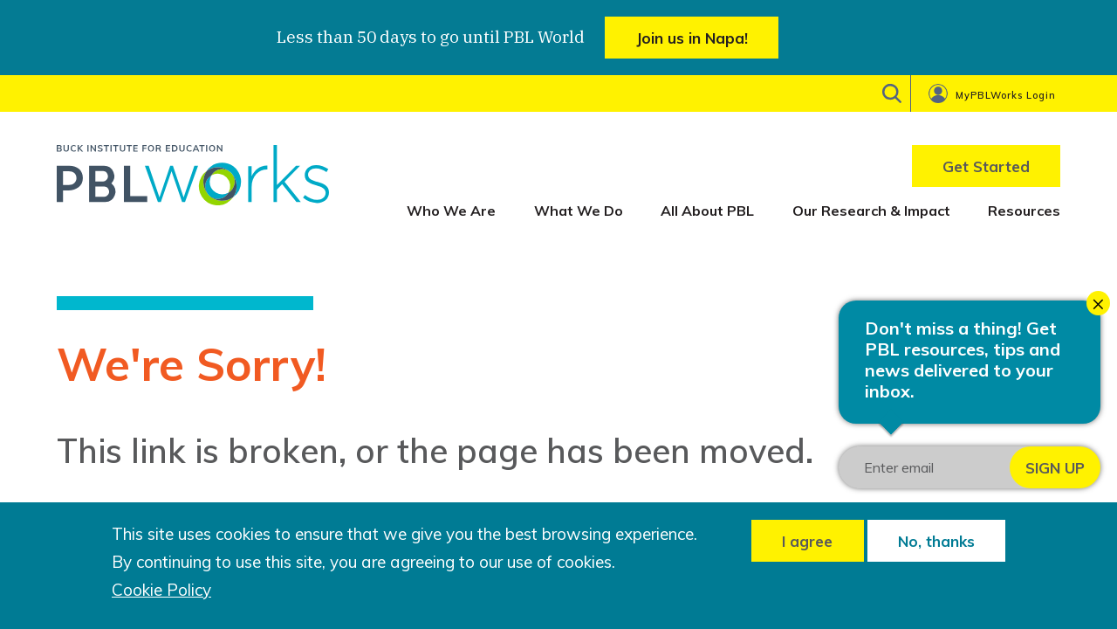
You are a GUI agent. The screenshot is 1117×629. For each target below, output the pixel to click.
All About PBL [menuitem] (707, 211)
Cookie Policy (161, 590)
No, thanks (936, 541)
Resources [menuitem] (1024, 211)
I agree (807, 541)
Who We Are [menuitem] (451, 211)
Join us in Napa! (692, 38)
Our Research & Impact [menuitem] (871, 211)
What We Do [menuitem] (578, 211)
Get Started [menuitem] (986, 166)
